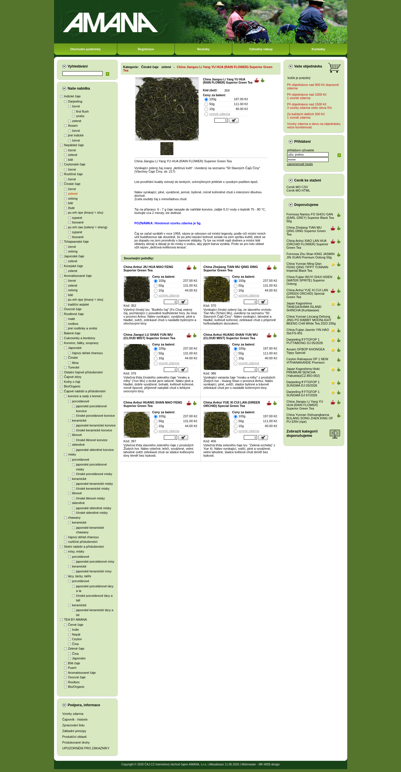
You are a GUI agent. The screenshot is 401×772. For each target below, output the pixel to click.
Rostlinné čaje (74, 314)
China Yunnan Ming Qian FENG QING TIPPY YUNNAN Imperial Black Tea (307, 267)
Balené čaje (72, 333)
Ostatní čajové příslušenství (83, 372)
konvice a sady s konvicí (85, 396)
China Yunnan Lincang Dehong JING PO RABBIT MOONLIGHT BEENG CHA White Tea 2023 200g (311, 320)
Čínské (73, 357)
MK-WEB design (269, 764)
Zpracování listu (73, 725)
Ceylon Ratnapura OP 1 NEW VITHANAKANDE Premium (307, 360)
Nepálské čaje (74, 145)
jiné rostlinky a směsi (82, 328)
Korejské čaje (73, 266)
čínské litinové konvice (92, 440)
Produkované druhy (76, 742)
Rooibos (74, 682)
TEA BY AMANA (75, 619)
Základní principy (74, 731)
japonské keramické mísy (94, 571)
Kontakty (318, 49)
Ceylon (77, 639)
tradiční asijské (78, 304)
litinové (77, 435)
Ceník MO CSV (297, 187)
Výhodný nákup (261, 49)
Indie (75, 629)
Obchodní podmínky (85, 49)
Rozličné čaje (73, 174)
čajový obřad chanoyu (87, 353)
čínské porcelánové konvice (95, 415)
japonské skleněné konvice (95, 449)
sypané (77, 217)
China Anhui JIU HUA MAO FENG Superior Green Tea (148, 268)
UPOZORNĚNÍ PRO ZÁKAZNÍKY (86, 748)
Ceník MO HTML (298, 190)
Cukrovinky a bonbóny (79, 338)
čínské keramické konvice (94, 430)
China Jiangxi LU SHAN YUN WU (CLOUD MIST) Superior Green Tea (149, 336)
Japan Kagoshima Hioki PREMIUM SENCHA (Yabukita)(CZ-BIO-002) (303, 372)
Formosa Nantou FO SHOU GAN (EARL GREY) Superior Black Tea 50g (310, 218)
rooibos (73, 323)
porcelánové (80, 401)
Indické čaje (72, 96)
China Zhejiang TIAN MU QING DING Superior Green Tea (231, 268)
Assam (73, 125)
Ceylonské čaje (75, 164)
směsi (80, 116)
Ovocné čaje (73, 309)
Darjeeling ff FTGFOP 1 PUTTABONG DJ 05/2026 (305, 341)
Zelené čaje (76, 648)
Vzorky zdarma (72, 713)
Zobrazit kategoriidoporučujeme (302, 433)
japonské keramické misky (94, 483)
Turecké (73, 367)
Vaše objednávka (308, 66)
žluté (71, 208)
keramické (79, 420)
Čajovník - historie (75, 719)
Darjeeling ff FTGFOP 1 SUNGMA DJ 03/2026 (303, 383)
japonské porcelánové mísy (95, 561)
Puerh (72, 667)
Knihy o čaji (72, 381)
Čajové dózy (73, 377)
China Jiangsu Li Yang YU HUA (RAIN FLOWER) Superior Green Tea (305, 405)
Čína (75, 644)
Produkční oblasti (74, 736)
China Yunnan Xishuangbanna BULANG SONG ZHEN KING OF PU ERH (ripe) (310, 418)
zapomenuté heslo (300, 164)
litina (75, 362)
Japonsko (79, 658)
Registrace (146, 49)
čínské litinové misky (90, 498)
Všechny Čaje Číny (148, 171)
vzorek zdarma (219, 113)
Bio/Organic (72, 386)
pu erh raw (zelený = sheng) (88, 227)
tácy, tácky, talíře (79, 576)
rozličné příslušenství (83, 541)
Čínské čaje (72, 184)
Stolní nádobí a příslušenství (84, 546)
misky (72, 454)
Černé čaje (75, 624)
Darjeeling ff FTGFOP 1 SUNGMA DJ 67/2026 (303, 393)
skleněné (78, 444)
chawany (74, 517)
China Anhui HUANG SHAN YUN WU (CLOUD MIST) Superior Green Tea (231, 336)
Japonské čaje (74, 256)
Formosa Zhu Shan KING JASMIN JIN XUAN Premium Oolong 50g (311, 255)
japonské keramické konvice (96, 425)
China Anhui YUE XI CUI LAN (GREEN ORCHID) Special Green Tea (232, 404)
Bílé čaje (74, 663)
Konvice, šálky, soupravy (81, 343)
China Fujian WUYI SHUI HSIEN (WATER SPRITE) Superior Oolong (310, 280)
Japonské (75, 348)
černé (76, 106)
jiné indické (76, 135)
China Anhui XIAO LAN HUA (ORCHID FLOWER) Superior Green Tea (307, 244)
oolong (73, 198)
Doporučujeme (306, 205)
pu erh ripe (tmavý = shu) (85, 212)
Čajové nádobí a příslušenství (85, 391)
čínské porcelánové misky (94, 474)
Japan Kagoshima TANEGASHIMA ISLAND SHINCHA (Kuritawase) (304, 307)
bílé (70, 159)
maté (71, 319)
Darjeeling (75, 101)
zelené (76, 121)
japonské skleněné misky (93, 508)
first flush (82, 111)
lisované (78, 222)
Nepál (76, 634)
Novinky (203, 49)
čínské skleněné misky (92, 512)
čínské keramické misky (93, 488)
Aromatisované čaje (78, 275)
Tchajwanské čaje (76, 241)
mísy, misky (76, 551)
